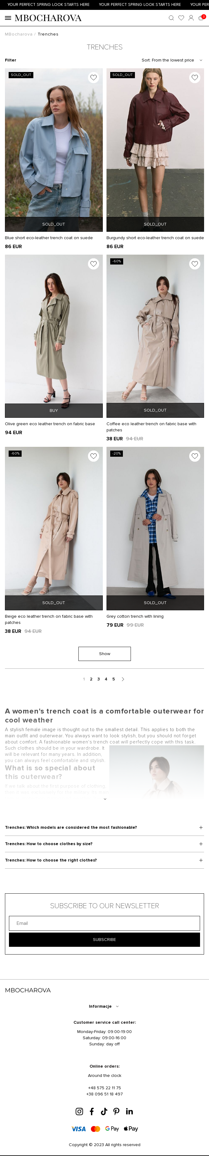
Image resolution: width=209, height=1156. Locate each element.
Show (104, 653)
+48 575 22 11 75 (104, 1087)
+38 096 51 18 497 (104, 1094)
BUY (54, 410)
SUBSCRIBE (104, 939)
